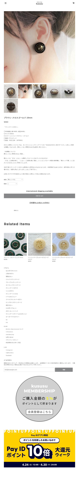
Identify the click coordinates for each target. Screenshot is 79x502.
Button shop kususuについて (14, 329)
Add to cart (39, 196)
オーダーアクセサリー (12, 317)
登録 (64, 369)
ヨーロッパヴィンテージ (13, 285)
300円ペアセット (11, 308)
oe (6, 319)
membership (10, 334)
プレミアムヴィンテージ (13, 282)
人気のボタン (10, 273)
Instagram (9, 350)
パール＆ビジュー (11, 296)
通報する (16, 210)
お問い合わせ (9, 337)
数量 (5, 183)
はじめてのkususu (11, 270)
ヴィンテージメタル (12, 294)
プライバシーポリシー (12, 340)
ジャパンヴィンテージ (12, 279)
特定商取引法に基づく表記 (13, 342)
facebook (9, 355)
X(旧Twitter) (9, 352)
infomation (9, 332)
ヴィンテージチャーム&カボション (16, 314)
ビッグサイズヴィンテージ (14, 302)
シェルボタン (10, 291)
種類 (5, 179)
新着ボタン (9, 276)
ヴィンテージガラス (12, 288)
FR (7, 322)
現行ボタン (9, 305)
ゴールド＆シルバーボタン (14, 299)
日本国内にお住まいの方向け (39, 203)
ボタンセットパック (12, 311)
